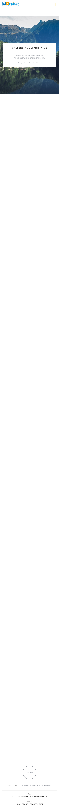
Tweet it (32, 786)
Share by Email (47, 786)
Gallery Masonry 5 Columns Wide (29, 797)
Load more (29, 773)
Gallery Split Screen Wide (29, 804)
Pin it (38, 786)
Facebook (25, 786)
